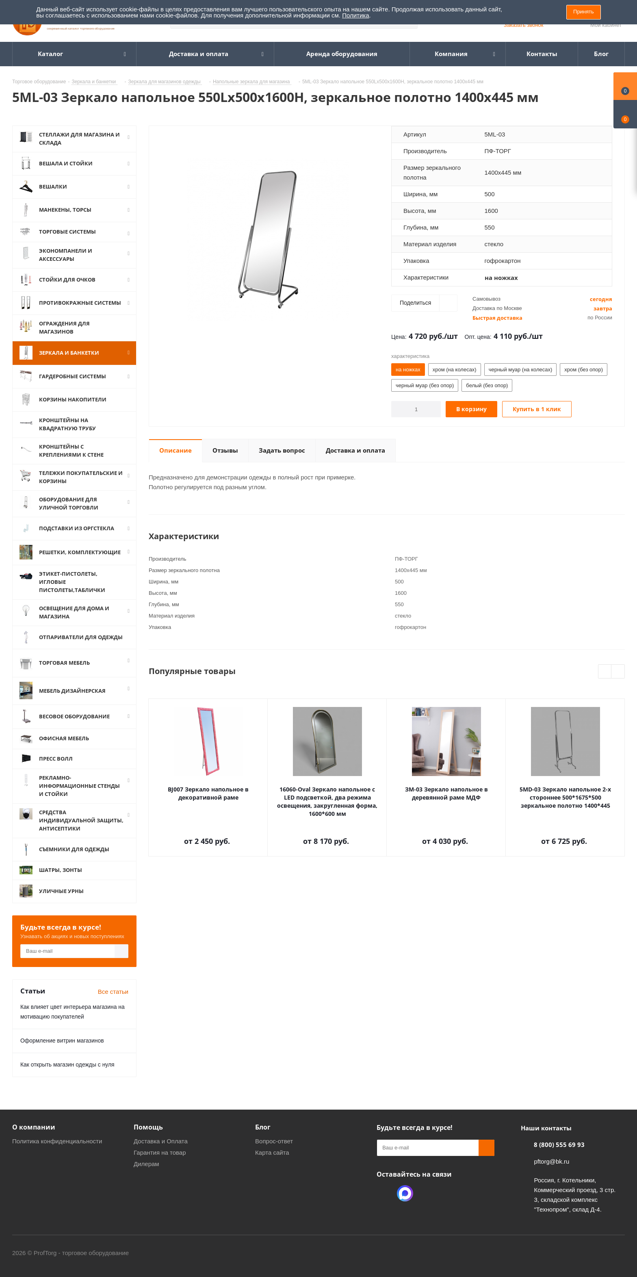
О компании (33, 1127)
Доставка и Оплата (161, 1141)
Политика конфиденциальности (57, 1141)
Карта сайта (272, 1152)
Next (618, 672)
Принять (583, 12)
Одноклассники (385, 1193)
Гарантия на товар (160, 1152)
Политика (355, 15)
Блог (263, 1127)
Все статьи (113, 991)
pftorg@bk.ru (551, 1161)
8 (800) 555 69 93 (559, 1144)
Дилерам (146, 1163)
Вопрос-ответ (274, 1141)
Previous (605, 672)
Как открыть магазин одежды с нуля (67, 1064)
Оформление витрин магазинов (62, 1040)
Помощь (148, 1127)
